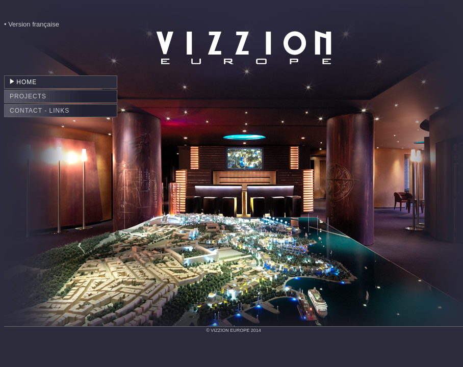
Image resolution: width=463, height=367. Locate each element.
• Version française (31, 24)
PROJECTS (28, 96)
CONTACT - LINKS (39, 110)
